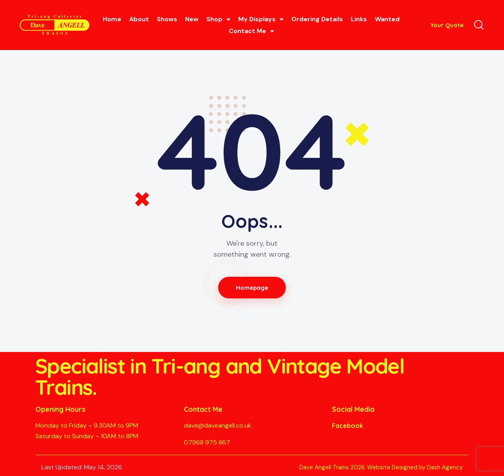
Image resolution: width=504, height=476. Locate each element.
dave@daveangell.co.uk (217, 425)
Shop (218, 19)
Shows (167, 19)
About (139, 19)
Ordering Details (317, 19)
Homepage (252, 287)
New (191, 19)
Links (359, 19)
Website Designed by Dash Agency (415, 467)
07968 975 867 (207, 442)
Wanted (387, 19)
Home (112, 19)
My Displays (261, 19)
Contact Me (251, 31)
